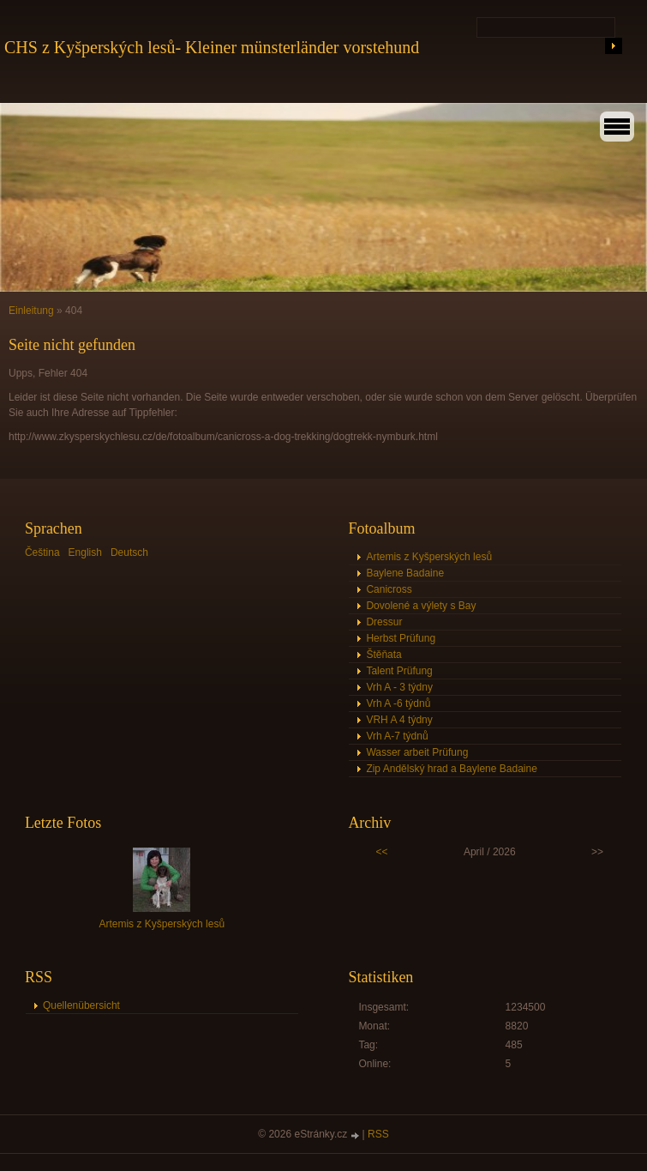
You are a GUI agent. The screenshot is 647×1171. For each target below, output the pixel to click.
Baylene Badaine (405, 573)
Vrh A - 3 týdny (399, 687)
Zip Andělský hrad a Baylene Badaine (451, 769)
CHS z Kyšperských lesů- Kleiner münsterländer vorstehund (211, 47)
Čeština (42, 552)
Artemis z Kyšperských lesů (429, 557)
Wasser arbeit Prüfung (417, 752)
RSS (378, 1134)
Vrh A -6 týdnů (398, 703)
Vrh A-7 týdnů (397, 736)
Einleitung (31, 311)
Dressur (384, 622)
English (85, 552)
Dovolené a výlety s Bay (421, 606)
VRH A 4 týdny (399, 720)
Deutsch (129, 552)
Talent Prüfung (399, 671)
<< (381, 852)
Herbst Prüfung (400, 638)
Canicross (388, 589)
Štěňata (383, 655)
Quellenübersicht (81, 1005)
